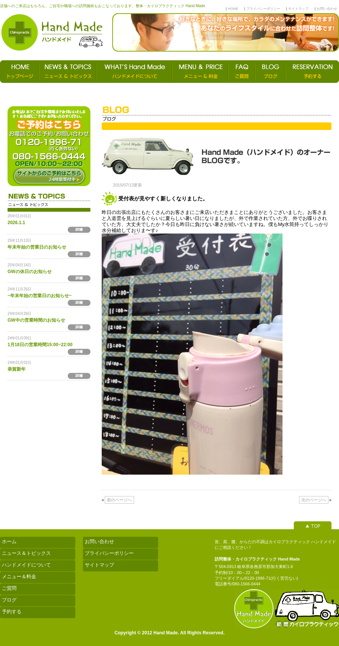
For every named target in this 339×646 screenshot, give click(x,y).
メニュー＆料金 (19, 576)
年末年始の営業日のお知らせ (37, 247)
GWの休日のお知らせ (30, 271)
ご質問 (9, 588)
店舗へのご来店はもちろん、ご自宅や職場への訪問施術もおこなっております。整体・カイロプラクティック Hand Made (102, 6)
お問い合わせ (327, 9)
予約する (11, 611)
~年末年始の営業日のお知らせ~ (40, 295)
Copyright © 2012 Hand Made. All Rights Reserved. (169, 632)
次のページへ (313, 500)
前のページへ (119, 500)
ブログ (9, 600)
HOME (233, 9)
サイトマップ (298, 9)
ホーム (9, 541)
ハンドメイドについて (26, 565)
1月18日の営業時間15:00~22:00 (40, 344)
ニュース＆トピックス (26, 553)
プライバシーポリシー (263, 9)
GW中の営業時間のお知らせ (36, 320)
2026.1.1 (16, 222)
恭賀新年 (17, 369)
